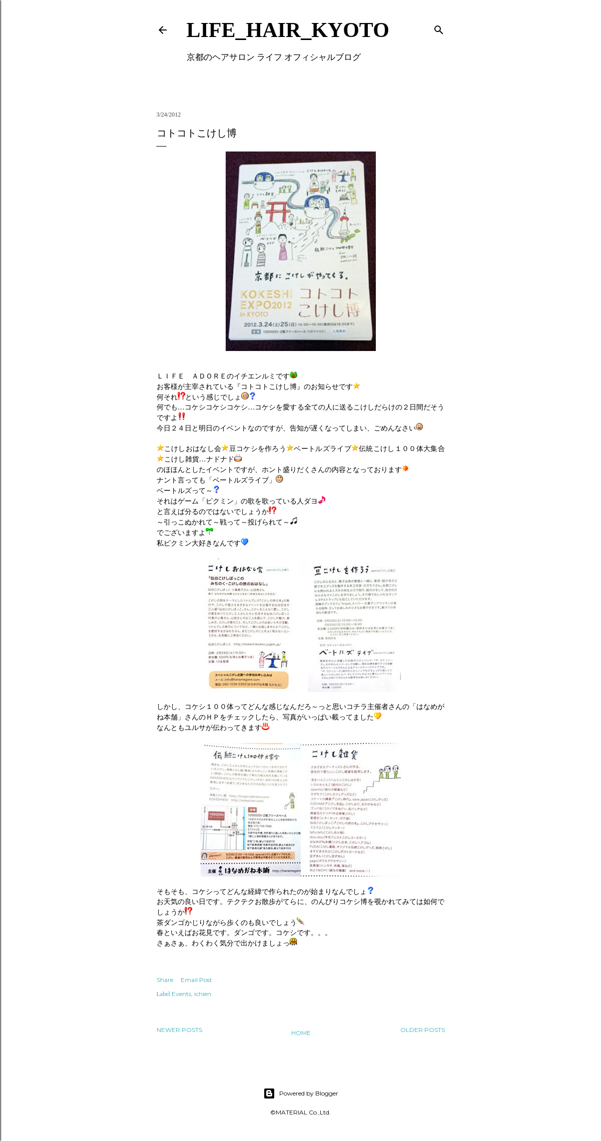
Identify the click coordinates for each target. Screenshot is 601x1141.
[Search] (439, 28)
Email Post (196, 980)
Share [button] (165, 980)
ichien (202, 994)
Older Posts (422, 1030)
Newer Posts (179, 1030)
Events (181, 994)
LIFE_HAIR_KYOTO (288, 30)
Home (301, 1032)
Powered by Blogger (300, 1094)
